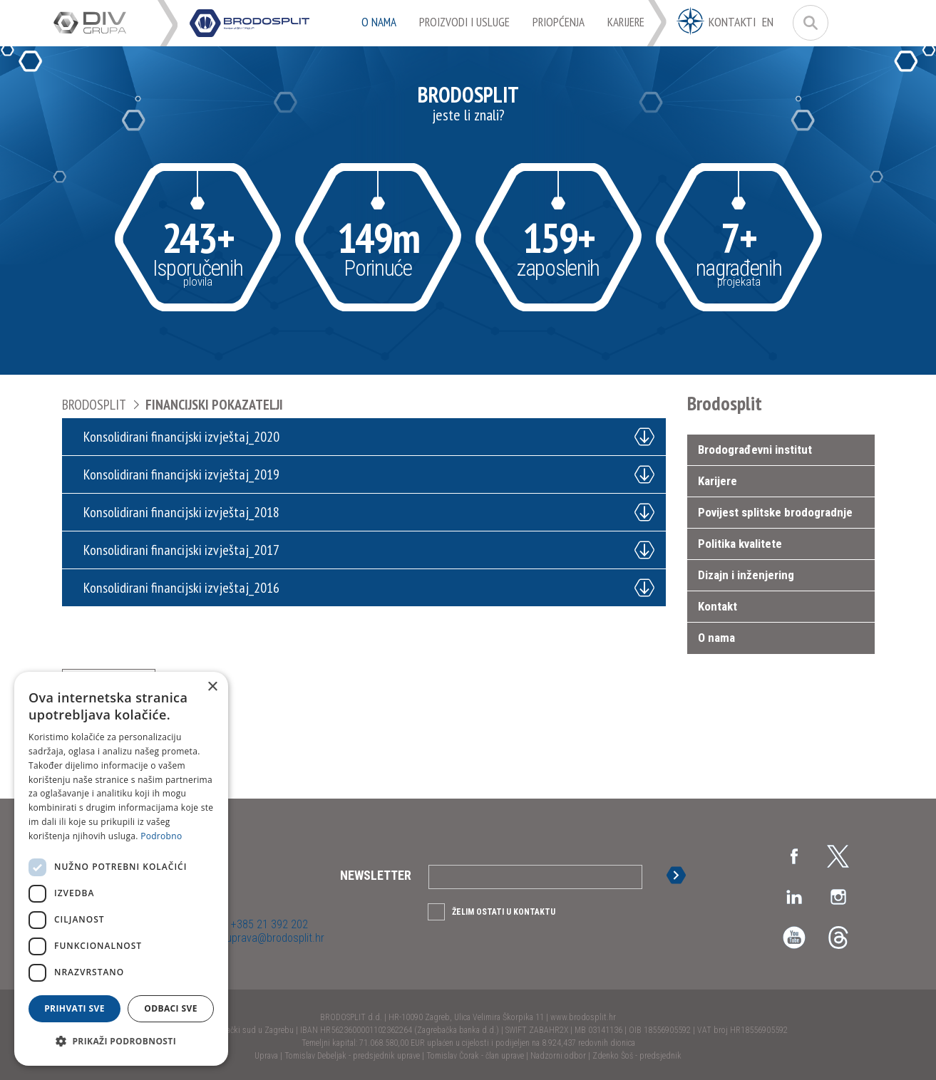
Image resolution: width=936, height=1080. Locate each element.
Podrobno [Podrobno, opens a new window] (161, 836)
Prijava (680, 875)
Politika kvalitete (740, 543)
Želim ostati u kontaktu (503, 912)
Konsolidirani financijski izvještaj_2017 (181, 550)
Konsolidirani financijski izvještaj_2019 (181, 474)
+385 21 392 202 (268, 924)
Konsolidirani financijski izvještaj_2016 (181, 587)
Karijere (717, 481)
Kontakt (717, 606)
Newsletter (375, 875)
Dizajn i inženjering (746, 575)
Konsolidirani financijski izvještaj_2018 (181, 512)
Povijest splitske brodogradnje (775, 512)
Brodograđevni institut (755, 449)
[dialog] (121, 869)
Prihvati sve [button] (74, 1008)
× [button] (212, 687)
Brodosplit (94, 404)
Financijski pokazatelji (214, 404)
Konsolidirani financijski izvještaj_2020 (181, 436)
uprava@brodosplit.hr (273, 938)
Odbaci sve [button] (170, 1008)
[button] (121, 1042)
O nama (716, 637)
